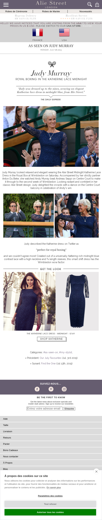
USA (64, 40)
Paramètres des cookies (50, 496)
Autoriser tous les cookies (50, 512)
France (38, 40)
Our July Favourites (50, 358)
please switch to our (58, 26)
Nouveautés (85, 11)
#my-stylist (65, 352)
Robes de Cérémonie (16, 11)
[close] (96, 471)
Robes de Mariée (51, 11)
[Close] (87, 26)
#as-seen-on (50, 352)
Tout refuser (50, 504)
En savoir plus (54, 487)
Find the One (48, 363)
